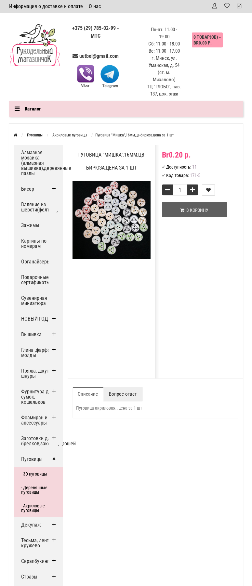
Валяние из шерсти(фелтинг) (39, 207)
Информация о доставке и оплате (46, 6)
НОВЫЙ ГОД (34, 319)
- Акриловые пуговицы (33, 508)
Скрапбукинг (35, 561)
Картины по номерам (33, 243)
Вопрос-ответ (123, 394)
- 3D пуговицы (34, 474)
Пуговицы (32, 459)
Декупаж (31, 525)
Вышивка (31, 334)
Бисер (27, 189)
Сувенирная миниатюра (34, 300)
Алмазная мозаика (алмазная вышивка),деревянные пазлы (42, 162)
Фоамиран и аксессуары (34, 420)
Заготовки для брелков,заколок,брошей (42, 441)
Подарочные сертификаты (35, 280)
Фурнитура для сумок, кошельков (37, 397)
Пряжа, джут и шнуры (37, 373)
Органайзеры (35, 262)
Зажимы (30, 225)
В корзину (194, 210)
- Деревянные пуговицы (34, 490)
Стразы (29, 577)
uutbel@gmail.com (99, 56)
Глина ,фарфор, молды (37, 352)
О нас (95, 6)
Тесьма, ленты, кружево (37, 543)
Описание (88, 394)
